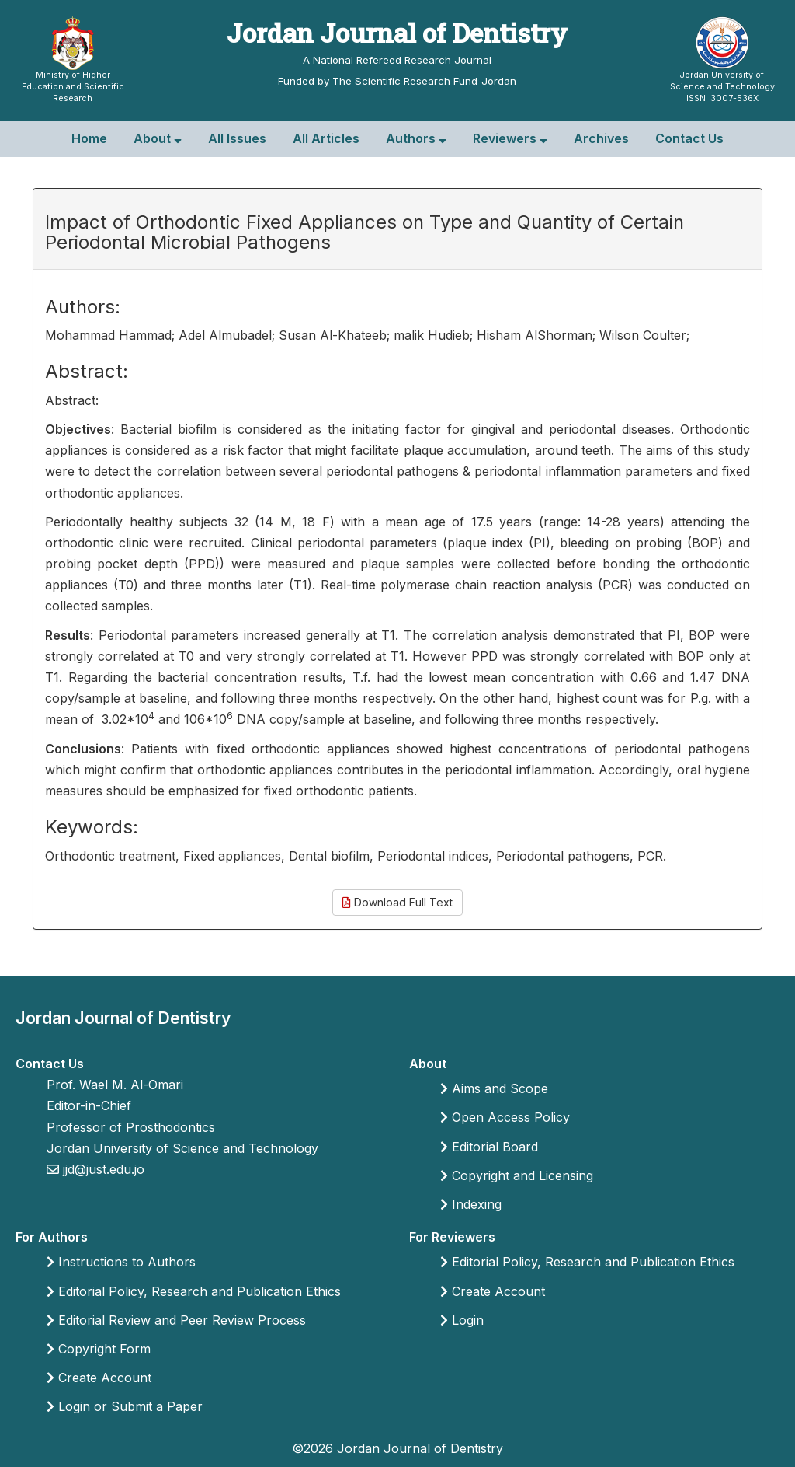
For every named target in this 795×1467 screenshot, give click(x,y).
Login (462, 1320)
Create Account (99, 1377)
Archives (601, 138)
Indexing (471, 1204)
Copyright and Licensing (516, 1175)
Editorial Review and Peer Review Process (176, 1320)
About (158, 138)
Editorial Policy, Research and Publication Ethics (194, 1291)
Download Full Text (397, 902)
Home (89, 138)
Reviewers (510, 138)
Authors (416, 138)
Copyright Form (99, 1349)
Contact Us (689, 138)
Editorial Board (489, 1146)
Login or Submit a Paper (125, 1406)
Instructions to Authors (121, 1262)
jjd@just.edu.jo (101, 1169)
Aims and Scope (494, 1088)
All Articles (326, 138)
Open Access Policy (505, 1117)
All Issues (237, 138)
